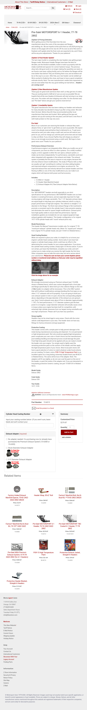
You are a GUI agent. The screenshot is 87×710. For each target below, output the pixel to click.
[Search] (37, 8)
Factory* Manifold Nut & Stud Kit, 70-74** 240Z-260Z (17, 525)
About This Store (21, 2)
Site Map (6, 680)
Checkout (77, 12)
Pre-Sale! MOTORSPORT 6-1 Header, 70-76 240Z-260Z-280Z (43, 526)
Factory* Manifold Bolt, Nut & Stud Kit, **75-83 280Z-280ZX (70, 496)
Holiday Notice (8, 638)
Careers (6, 683)
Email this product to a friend (45, 408)
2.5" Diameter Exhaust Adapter (20, 459)
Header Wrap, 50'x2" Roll (43, 495)
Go (53, 8)
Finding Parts (8, 662)
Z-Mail (70, 2)
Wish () (77, 9)
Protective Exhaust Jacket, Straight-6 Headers (70, 554)
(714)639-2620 (8, 607)
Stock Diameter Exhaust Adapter (20, 448)
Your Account (8, 649)
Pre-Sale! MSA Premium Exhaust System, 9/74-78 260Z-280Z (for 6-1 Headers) (17, 554)
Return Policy (7, 678)
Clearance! (77, 23)
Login (78, 6)
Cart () (66, 9)
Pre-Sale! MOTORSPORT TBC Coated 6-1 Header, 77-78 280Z (70, 526)
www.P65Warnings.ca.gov (70, 395)
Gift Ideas (66, 23)
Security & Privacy (9, 675)
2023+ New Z (54, 23)
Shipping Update (9, 636)
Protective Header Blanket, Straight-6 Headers (17, 582)
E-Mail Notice (8, 630)
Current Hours (8, 633)
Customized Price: (68, 419)
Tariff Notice (7, 628)
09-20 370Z (43, 23)
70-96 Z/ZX (21, 23)
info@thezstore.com (10, 615)
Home (10, 23)
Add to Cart (68, 432)
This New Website (9, 625)
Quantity (64, 427)
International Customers (56, 2)
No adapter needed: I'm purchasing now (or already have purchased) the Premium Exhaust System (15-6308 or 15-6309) (30, 441)
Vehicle (68, 6)
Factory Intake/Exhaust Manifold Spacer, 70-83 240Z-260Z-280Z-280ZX (17, 497)
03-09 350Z (32, 23)
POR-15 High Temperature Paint (66, 352)
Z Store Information (10, 672)
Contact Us (7, 651)
